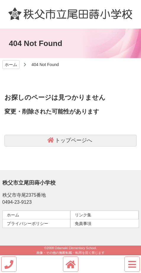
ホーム (13, 215)
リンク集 (83, 215)
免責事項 (83, 223)
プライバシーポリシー (27, 223)
